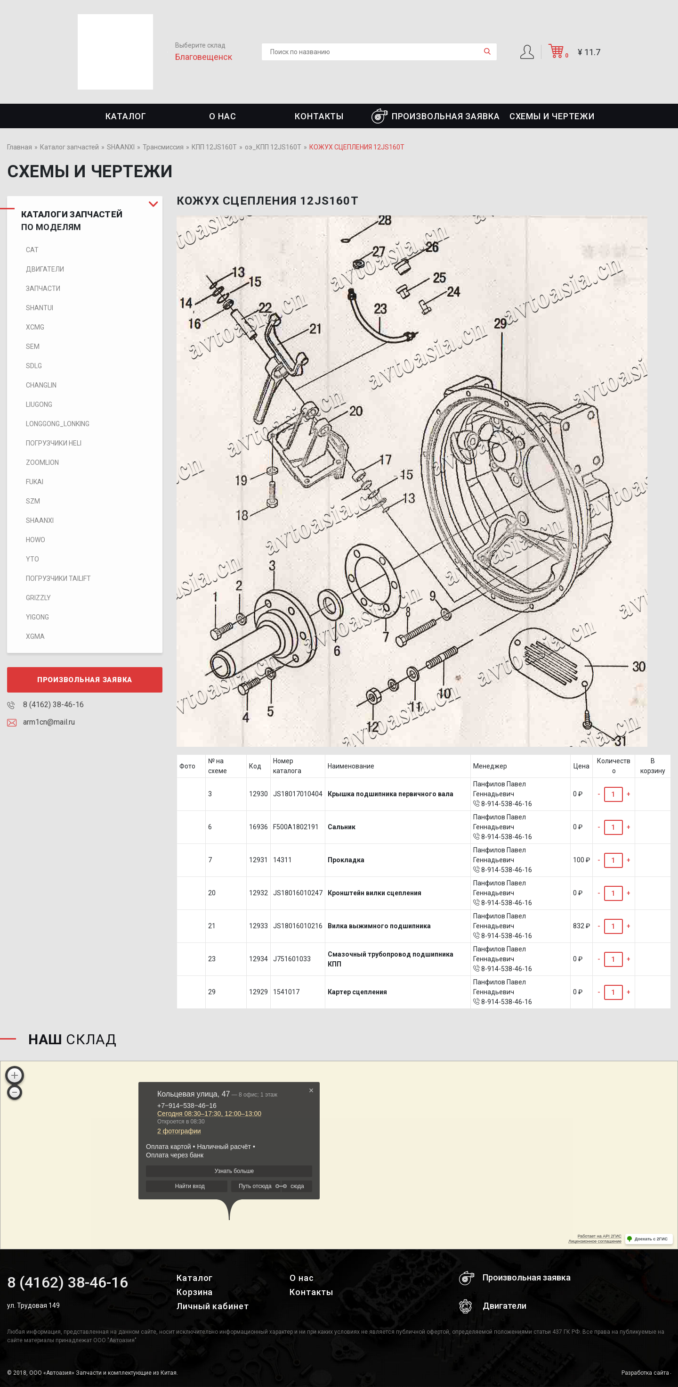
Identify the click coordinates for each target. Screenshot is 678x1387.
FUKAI (34, 482)
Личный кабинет (213, 1306)
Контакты (319, 116)
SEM (33, 346)
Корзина (195, 1292)
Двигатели (45, 269)
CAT (32, 250)
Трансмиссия (163, 147)
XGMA (35, 636)
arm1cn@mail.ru (41, 722)
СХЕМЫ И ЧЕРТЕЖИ (552, 116)
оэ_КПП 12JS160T (273, 147)
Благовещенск (203, 57)
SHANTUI (39, 308)
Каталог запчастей (69, 147)
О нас (222, 116)
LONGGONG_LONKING (57, 424)
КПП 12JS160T (214, 147)
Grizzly (38, 598)
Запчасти (43, 288)
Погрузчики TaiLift (58, 578)
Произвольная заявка (435, 116)
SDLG (34, 366)
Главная (19, 147)
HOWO (35, 540)
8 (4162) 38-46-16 (45, 704)
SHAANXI (121, 147)
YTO (32, 559)
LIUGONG (39, 404)
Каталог (125, 116)
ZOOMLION (42, 462)
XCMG (35, 327)
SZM (33, 501)
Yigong (37, 617)
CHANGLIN (41, 385)
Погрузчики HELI (53, 443)
